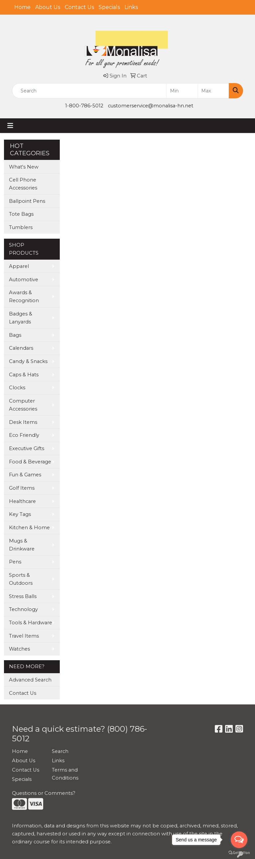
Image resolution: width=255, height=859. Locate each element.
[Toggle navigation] (10, 125)
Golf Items (22, 488)
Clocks (17, 388)
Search (60, 751)
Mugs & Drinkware (22, 545)
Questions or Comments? (43, 793)
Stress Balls (23, 596)
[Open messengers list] (239, 839)
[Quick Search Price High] (213, 90)
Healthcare (22, 501)
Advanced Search (30, 680)
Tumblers (21, 227)
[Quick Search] (89, 90)
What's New (24, 167)
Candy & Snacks (28, 361)
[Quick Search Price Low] (182, 90)
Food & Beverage (30, 462)
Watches (19, 649)
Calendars (21, 348)
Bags (15, 335)
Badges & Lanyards (20, 318)
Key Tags (20, 514)
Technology (23, 609)
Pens (15, 562)
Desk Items (23, 422)
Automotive (23, 280)
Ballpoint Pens (27, 201)
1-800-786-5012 (84, 106)
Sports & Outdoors (21, 579)
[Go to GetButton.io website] (239, 852)
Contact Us (79, 7)
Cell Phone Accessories (23, 184)
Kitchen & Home (29, 528)
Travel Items (24, 636)
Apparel (19, 266)
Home (22, 7)
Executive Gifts (26, 448)
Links (131, 7)
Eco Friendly (24, 435)
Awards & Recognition (24, 297)
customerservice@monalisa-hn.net (150, 106)
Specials (109, 7)
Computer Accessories (23, 405)
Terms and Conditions (65, 774)
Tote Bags (21, 214)
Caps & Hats (24, 375)
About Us (47, 7)
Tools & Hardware (30, 623)
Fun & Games (25, 475)
